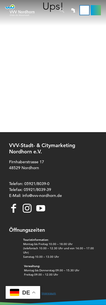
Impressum (49, 293)
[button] (96, 10)
